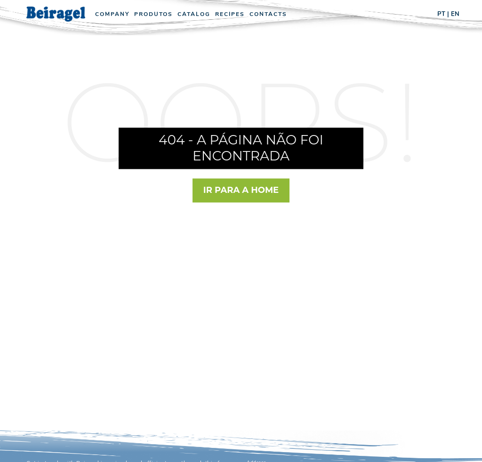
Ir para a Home (241, 190)
